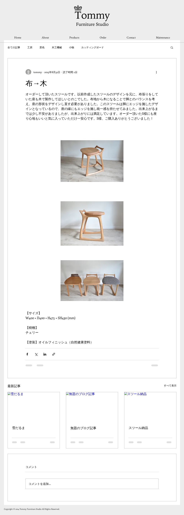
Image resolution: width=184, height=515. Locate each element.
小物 (71, 47)
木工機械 (57, 47)
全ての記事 (14, 47)
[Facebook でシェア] (27, 354)
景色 (42, 47)
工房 (29, 47)
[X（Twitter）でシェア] (36, 354)
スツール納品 (138, 428)
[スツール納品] (150, 406)
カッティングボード (92, 47)
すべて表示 (170, 385)
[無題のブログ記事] (92, 406)
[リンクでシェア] (53, 354)
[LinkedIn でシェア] (45, 354)
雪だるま (18, 428)
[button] (172, 47)
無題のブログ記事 (83, 428)
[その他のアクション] (156, 72)
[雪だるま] (34, 406)
